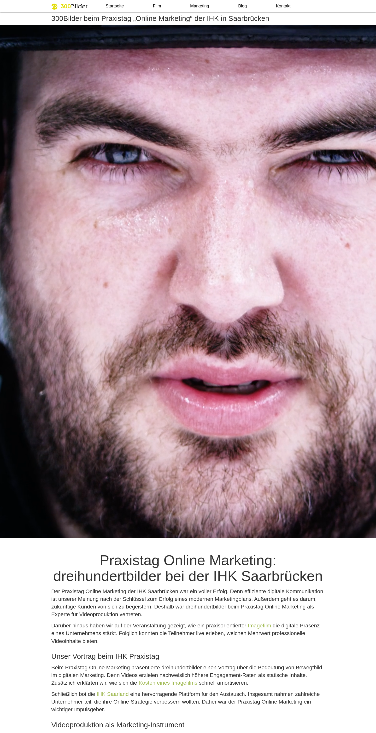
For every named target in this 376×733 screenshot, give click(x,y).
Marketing (199, 6)
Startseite (115, 6)
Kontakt (283, 6)
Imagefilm (259, 626)
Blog (242, 6)
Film (157, 6)
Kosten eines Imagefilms (168, 683)
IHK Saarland (113, 694)
